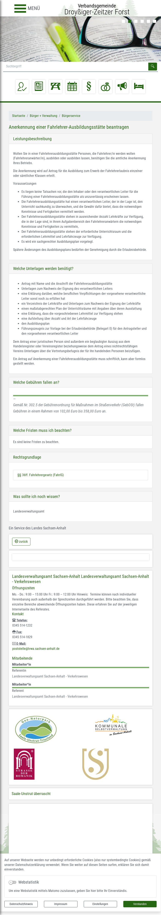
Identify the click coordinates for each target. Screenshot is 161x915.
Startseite (18, 116)
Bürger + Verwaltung (43, 116)
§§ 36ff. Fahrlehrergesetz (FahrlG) (40, 475)
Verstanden (140, 904)
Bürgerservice (71, 116)
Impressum (60, 904)
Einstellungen (100, 904)
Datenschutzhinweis (21, 904)
